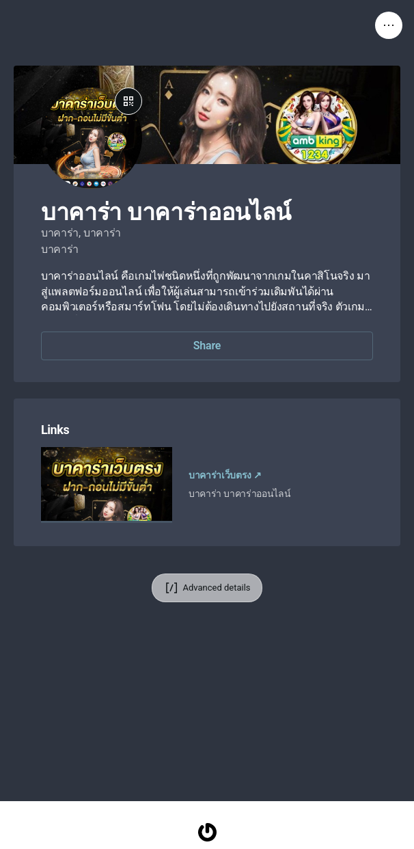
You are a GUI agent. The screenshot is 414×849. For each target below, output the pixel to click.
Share (207, 345)
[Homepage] (207, 832)
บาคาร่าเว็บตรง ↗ (225, 475)
